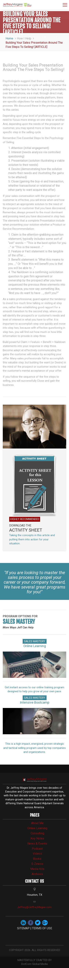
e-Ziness (37, 864)
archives (37, 874)
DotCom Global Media (34, 964)
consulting (37, 833)
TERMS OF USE (42, 928)
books (37, 858)
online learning (37, 828)
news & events (37, 843)
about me (37, 823)
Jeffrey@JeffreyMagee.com (34, 907)
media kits (37, 869)
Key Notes (37, 838)
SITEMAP (23, 928)
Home (11, 38)
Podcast (37, 848)
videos (37, 853)
